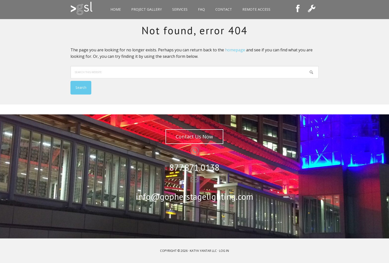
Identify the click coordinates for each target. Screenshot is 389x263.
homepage (235, 50)
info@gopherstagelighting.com (194, 196)
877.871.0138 (194, 167)
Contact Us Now (194, 136)
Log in (224, 251)
